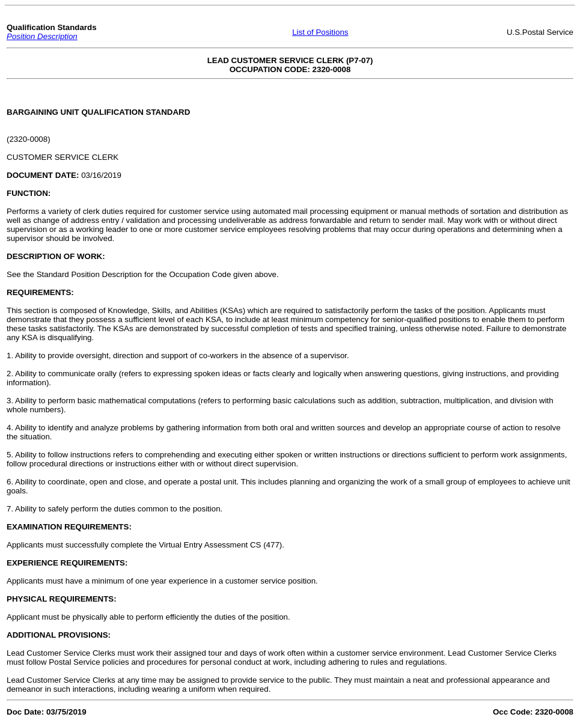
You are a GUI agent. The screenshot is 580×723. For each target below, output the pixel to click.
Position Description (42, 36)
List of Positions (320, 32)
